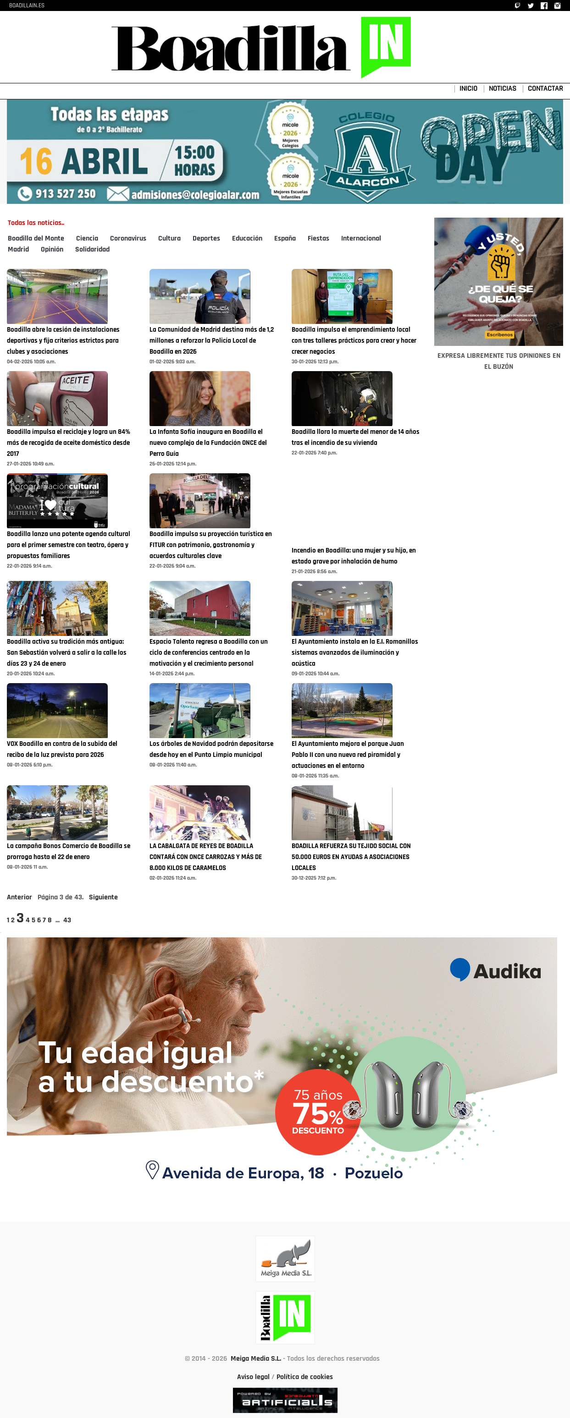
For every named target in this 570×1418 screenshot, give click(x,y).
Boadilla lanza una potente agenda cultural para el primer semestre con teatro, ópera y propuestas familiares (68, 545)
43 (67, 920)
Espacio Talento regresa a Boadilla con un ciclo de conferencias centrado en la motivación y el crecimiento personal (208, 653)
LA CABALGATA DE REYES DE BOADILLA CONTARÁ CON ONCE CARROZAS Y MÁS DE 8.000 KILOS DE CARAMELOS (205, 857)
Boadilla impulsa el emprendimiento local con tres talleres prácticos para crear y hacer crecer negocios (354, 341)
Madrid (18, 249)
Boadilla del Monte (36, 238)
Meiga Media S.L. (256, 1359)
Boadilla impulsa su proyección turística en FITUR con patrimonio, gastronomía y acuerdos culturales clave (210, 545)
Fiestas (318, 238)
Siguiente (103, 897)
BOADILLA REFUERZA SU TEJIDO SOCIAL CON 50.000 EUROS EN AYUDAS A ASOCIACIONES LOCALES (351, 857)
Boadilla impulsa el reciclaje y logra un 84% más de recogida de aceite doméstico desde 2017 (68, 443)
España (285, 238)
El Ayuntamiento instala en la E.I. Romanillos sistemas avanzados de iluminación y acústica (355, 653)
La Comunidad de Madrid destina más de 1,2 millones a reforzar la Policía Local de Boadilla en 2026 (211, 341)
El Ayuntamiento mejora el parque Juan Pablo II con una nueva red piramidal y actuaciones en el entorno (348, 755)
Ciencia (87, 238)
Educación (247, 238)
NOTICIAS (502, 89)
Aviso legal (253, 1377)
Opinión (52, 249)
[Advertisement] (499, 629)
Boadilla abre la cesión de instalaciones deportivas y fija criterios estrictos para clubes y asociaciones (63, 341)
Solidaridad (92, 249)
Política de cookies (305, 1377)
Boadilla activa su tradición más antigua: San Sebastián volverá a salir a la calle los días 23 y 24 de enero (67, 653)
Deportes (206, 238)
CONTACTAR (545, 89)
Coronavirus (128, 238)
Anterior (19, 897)
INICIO (468, 89)
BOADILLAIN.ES (26, 6)
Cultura (169, 238)
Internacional (361, 238)
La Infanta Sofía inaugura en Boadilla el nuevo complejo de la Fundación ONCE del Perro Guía (208, 443)
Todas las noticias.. (36, 223)
